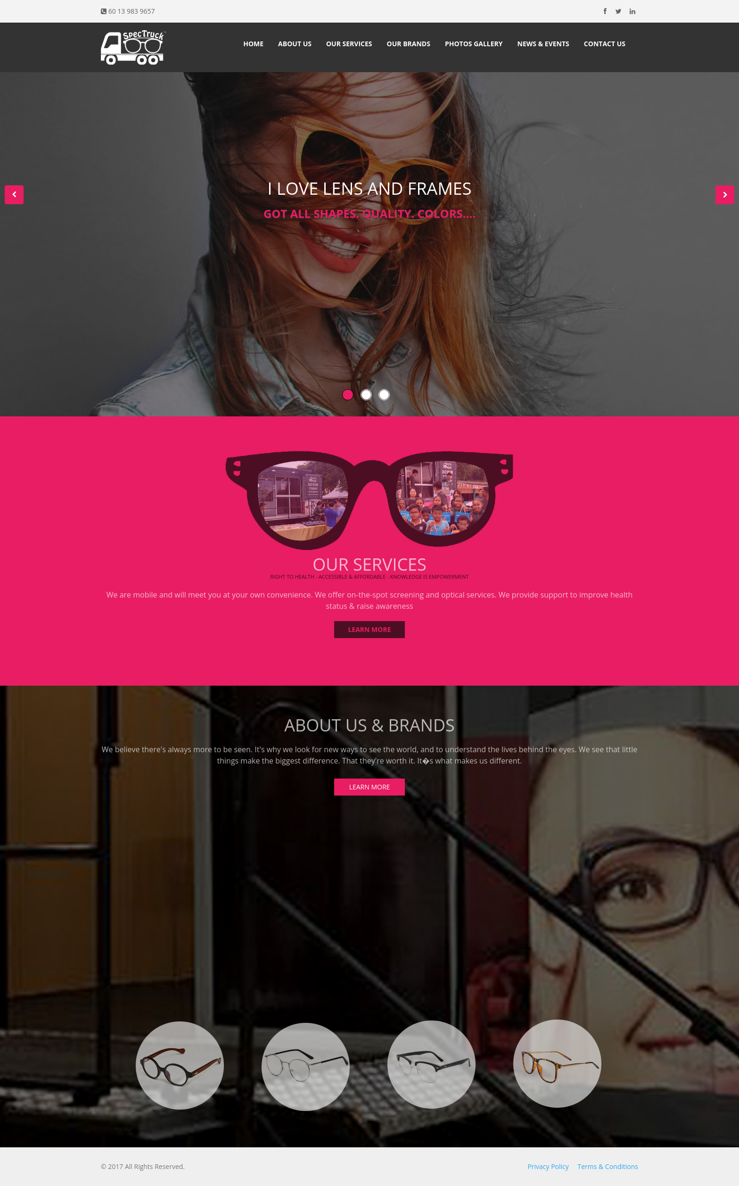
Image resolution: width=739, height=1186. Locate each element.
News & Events (543, 43)
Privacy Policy (547, 1166)
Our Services (349, 43)
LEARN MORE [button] (369, 626)
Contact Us (604, 43)
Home (253, 43)
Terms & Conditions (607, 1166)
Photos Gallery (474, 43)
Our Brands (408, 43)
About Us (295, 43)
